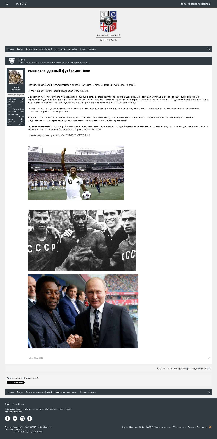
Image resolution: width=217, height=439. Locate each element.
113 (23, 104)
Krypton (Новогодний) (131, 427)
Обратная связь (179, 427)
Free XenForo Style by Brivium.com (28, 431)
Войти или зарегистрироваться (195, 3)
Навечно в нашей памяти (42, 62)
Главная (200, 427)
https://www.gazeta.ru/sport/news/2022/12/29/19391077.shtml (59, 135)
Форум (19, 3)
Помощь (192, 427)
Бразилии (195, 96)
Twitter (48, 90)
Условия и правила (162, 427)
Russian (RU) (147, 427)
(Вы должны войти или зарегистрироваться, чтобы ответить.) (184, 368)
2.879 (22, 99)
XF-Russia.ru (19, 429)
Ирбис (76, 62)
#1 (209, 358)
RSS (210, 427)
